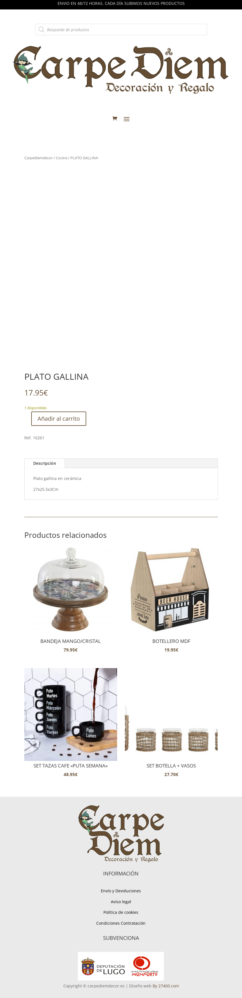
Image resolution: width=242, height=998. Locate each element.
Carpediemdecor (38, 157)
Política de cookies (120, 912)
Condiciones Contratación (120, 923)
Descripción (44, 463)
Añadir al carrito (59, 418)
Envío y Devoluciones (121, 890)
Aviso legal (121, 901)
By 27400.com (166, 986)
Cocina (61, 157)
